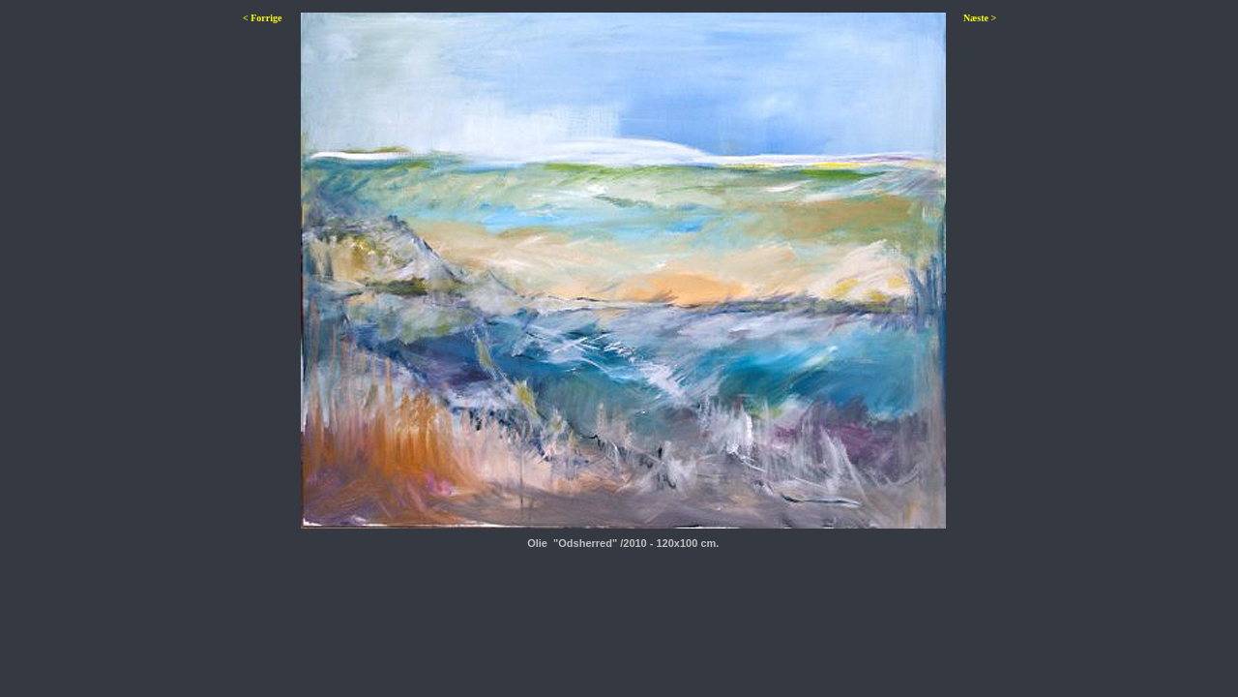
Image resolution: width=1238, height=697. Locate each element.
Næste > (979, 18)
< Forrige (262, 18)
